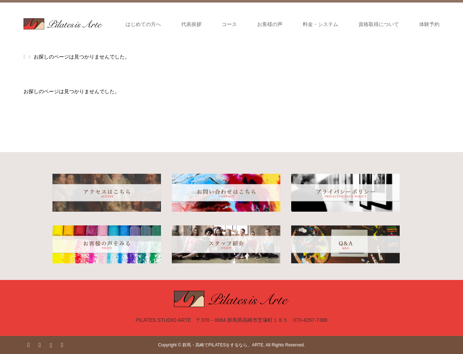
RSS (62, 344)
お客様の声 (270, 24)
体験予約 (429, 24)
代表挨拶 (191, 24)
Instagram (50, 344)
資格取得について (378, 24)
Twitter (28, 344)
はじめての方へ (143, 24)
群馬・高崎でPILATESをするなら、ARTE (222, 344)
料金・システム (320, 24)
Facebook (39, 344)
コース (229, 24)
